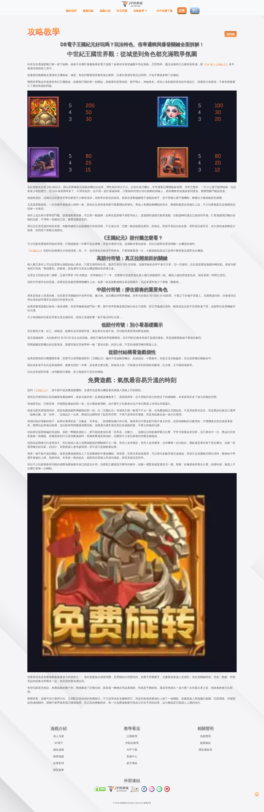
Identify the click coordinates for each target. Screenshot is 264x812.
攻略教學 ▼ (140, 10)
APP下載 (132, 749)
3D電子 (58, 743)
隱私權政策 (205, 749)
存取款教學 (132, 743)
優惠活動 (88, 10)
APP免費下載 (164, 10)
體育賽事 (58, 770)
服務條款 (205, 743)
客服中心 (132, 756)
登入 (194, 10)
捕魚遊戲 (58, 749)
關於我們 (71, 10)
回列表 (231, 34)
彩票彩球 (58, 763)
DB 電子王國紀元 (216, 64)
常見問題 (121, 10)
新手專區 (132, 763)
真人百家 (58, 736)
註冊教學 (132, 736)
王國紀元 (35, 250)
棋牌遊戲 (58, 756)
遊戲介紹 (105, 10)
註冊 (182, 10)
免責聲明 (205, 736)
